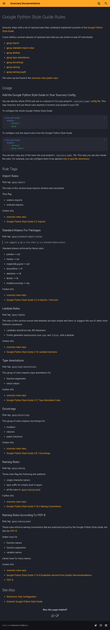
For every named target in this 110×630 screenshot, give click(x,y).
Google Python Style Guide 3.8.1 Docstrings (28, 453)
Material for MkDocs (19, 625)
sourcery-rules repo (16, 216)
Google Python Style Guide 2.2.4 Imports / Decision (32, 300)
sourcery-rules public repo (45, 78)
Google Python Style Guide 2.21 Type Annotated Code (33, 400)
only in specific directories (76, 158)
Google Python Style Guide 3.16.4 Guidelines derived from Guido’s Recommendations (49, 575)
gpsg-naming (13, 67)
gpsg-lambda (13, 52)
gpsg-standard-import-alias (20, 48)
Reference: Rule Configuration (21, 596)
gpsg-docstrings (15, 62)
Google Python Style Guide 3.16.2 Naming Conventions (34, 506)
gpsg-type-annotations (18, 57)
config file (95, 101)
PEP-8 (13, 531)
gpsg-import (13, 43)
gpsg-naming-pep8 (16, 72)
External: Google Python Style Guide (24, 601)
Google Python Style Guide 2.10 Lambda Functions (32, 352)
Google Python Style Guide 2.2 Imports (26, 221)
